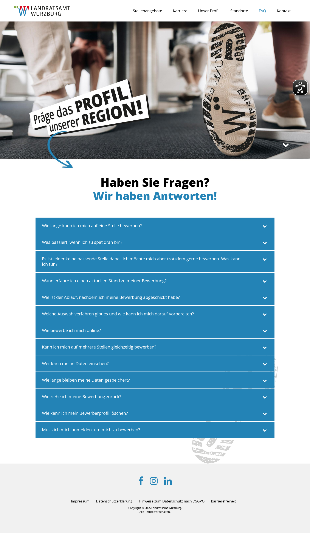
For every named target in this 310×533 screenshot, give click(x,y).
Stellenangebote (147, 10)
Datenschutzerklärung (114, 501)
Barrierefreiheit (223, 501)
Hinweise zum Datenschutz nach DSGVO (172, 501)
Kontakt (284, 10)
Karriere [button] (180, 10)
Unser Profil (209, 10)
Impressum (80, 501)
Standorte (239, 10)
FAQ (262, 10)
